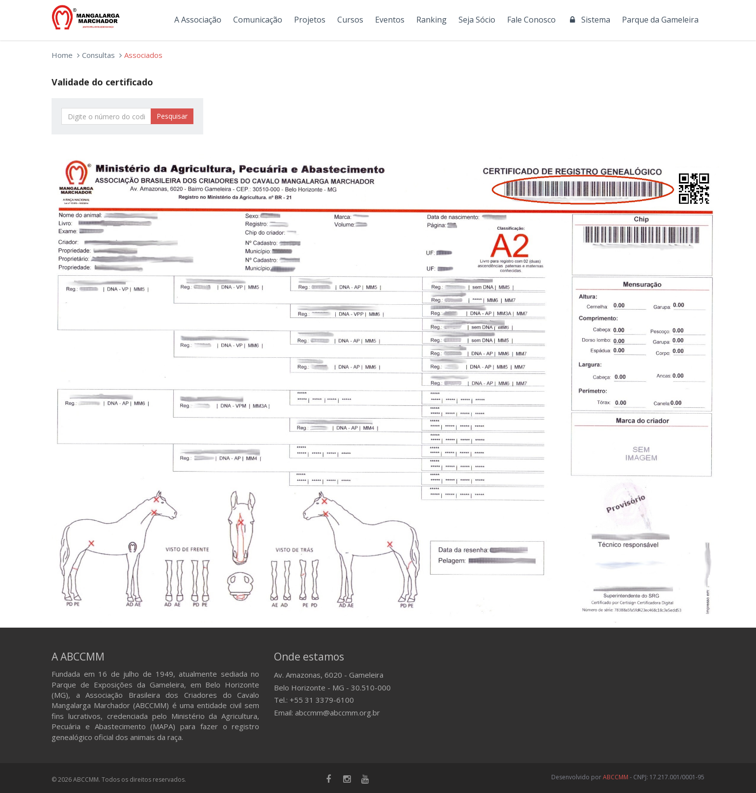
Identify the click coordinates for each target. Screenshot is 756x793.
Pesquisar (172, 116)
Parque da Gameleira (660, 19)
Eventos (390, 19)
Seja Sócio (477, 19)
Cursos (350, 19)
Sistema (588, 19)
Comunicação (257, 19)
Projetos (309, 19)
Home (62, 55)
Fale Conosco (531, 19)
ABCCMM (615, 777)
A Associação (197, 19)
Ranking (431, 19)
